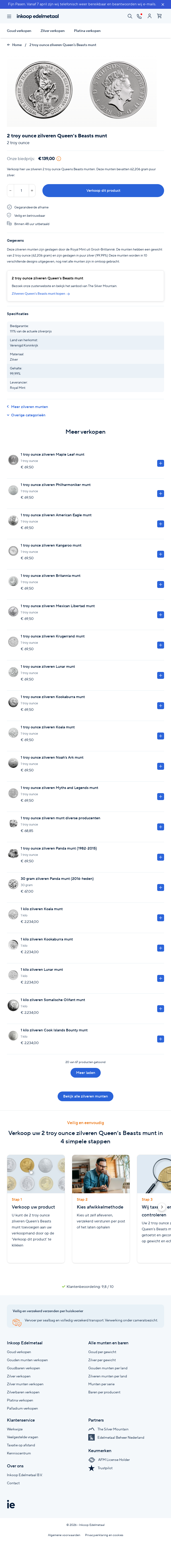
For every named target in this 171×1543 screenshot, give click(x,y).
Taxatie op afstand (21, 1445)
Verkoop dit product (103, 190)
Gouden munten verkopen (27, 1359)
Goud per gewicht (102, 1351)
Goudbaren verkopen (23, 1368)
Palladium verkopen (22, 1408)
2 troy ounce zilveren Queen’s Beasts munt (62, 44)
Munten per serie (101, 1384)
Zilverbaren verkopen (23, 1392)
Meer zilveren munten (27, 406)
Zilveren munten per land (107, 1376)
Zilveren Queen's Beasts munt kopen (41, 293)
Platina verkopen (87, 30)
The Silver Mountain (108, 1429)
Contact (13, 1483)
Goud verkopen (19, 30)
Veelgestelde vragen (22, 1437)
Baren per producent (104, 1392)
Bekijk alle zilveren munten (85, 1096)
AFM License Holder (109, 1459)
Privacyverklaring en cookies (104, 1535)
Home (14, 44)
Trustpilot (100, 1468)
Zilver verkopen (53, 30)
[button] (162, 1208)
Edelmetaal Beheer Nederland (116, 1437)
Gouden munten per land (107, 1368)
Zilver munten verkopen (25, 1384)
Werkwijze (15, 1429)
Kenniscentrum (19, 1453)
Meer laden (85, 1072)
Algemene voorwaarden (64, 1535)
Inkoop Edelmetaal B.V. (25, 1474)
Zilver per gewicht (102, 1359)
